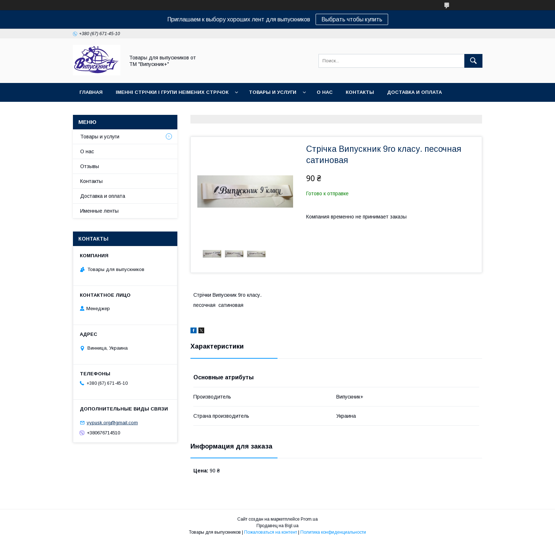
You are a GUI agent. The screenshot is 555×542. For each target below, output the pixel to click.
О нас (325, 92)
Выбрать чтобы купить (351, 19)
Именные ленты (99, 211)
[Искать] (473, 61)
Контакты (360, 92)
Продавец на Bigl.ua (277, 525)
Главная (91, 92)
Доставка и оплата (414, 92)
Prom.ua (309, 519)
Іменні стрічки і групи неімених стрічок (172, 92)
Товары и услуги (272, 92)
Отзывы (89, 166)
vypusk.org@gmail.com (112, 422)
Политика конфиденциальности (333, 532)
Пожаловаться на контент (270, 532)
